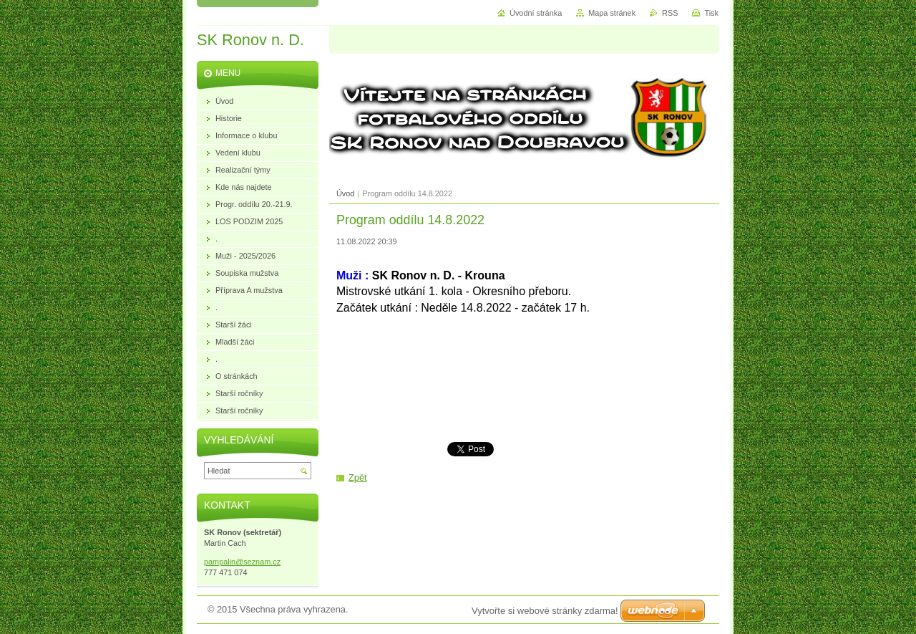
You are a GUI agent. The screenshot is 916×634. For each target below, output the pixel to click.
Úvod (345, 193)
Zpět (358, 477)
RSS (670, 13)
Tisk (711, 13)
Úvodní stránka (536, 13)
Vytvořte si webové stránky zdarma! (545, 610)
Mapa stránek (611, 13)
